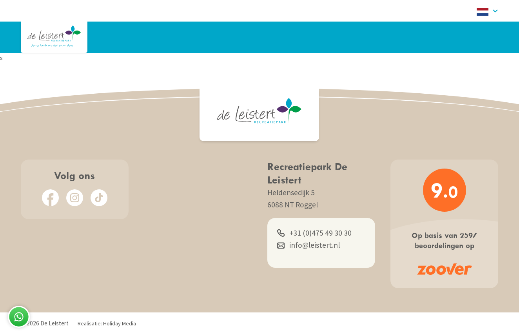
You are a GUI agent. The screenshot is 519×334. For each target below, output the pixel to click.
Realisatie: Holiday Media (107, 323)
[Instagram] (74, 197)
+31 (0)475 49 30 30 (314, 233)
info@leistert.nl (308, 245)
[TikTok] (99, 197)
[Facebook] (50, 197)
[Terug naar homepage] (54, 36)
